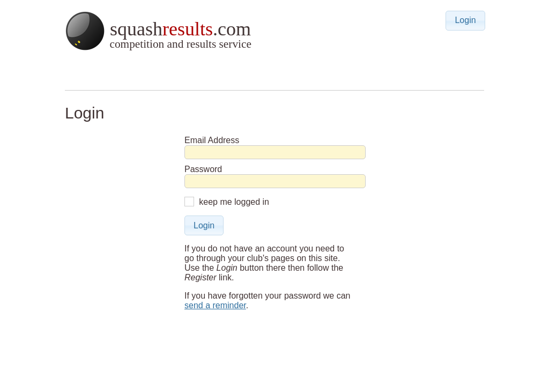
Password (203, 169)
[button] (465, 21)
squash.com (158, 31)
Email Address (211, 140)
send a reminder (215, 305)
